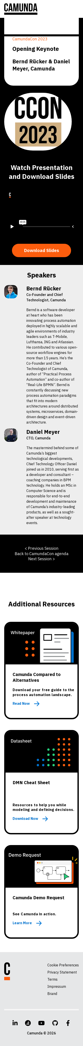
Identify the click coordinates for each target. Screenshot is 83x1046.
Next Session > (41, 558)
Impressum (56, 986)
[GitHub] (55, 1023)
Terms (52, 979)
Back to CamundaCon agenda (41, 553)
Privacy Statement (62, 972)
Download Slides (41, 250)
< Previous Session (41, 548)
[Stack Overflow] (28, 1023)
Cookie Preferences (63, 965)
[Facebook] (68, 1023)
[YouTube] (41, 1023)
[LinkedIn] (15, 1023)
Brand (52, 993)
